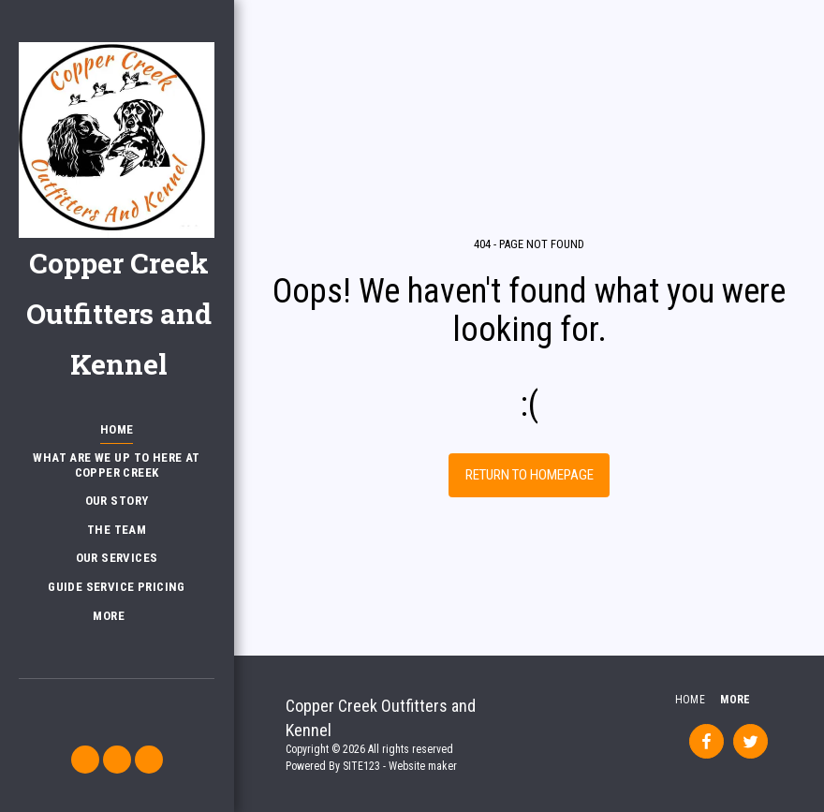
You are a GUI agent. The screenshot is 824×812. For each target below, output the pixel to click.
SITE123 (361, 766)
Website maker (423, 766)
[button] (85, 760)
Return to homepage (529, 474)
